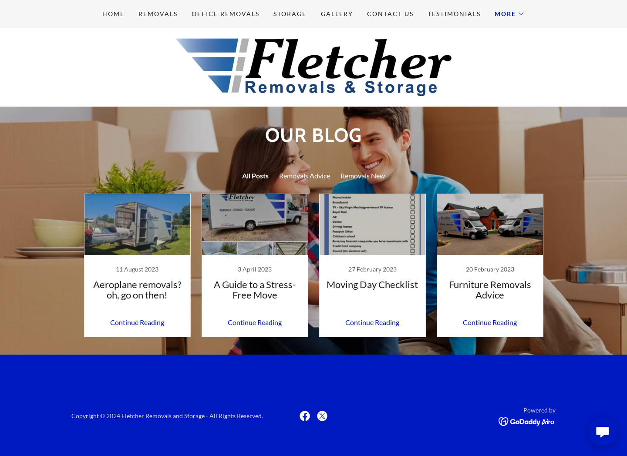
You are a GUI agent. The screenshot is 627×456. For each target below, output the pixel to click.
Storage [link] (290, 13)
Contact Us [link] (390, 13)
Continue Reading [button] (137, 322)
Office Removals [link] (226, 13)
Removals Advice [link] (304, 175)
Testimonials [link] (454, 13)
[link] (313, 66)
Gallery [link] (337, 13)
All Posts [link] (255, 175)
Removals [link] (158, 13)
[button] (510, 14)
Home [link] (113, 13)
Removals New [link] (362, 175)
